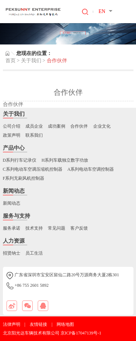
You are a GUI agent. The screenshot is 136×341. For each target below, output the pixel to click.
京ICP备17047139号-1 (81, 333)
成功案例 (56, 126)
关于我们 (31, 60)
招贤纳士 (11, 253)
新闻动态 (11, 203)
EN (102, 11)
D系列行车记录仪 (20, 160)
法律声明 (11, 324)
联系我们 (34, 135)
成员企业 (34, 126)
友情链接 (38, 324)
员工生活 (34, 253)
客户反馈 (79, 228)
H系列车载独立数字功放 (64, 160)
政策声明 (11, 135)
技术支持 (34, 228)
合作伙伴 (79, 126)
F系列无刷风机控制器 (24, 178)
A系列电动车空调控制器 (90, 169)
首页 (10, 60)
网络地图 (65, 324)
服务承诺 (11, 228)
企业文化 (102, 126)
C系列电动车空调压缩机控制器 (32, 169)
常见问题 (56, 228)
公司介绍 (11, 126)
